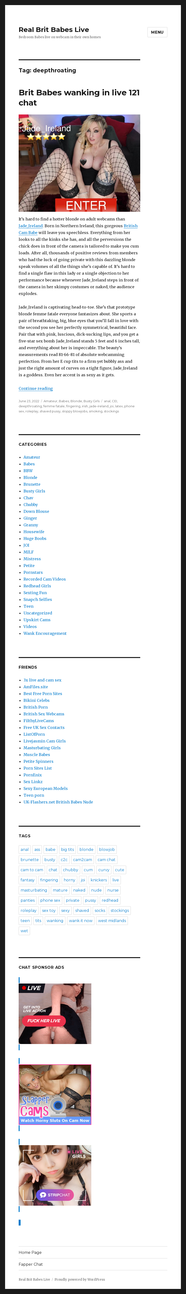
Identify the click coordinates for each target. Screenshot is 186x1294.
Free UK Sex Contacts (44, 727)
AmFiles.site (35, 686)
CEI (114, 401)
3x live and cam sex (42, 680)
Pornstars (33, 572)
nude (96, 890)
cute (119, 870)
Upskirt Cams (37, 619)
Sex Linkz (33, 781)
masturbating (34, 890)
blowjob (107, 849)
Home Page (30, 1252)
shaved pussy (50, 411)
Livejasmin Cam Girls (44, 741)
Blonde (76, 401)
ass (37, 849)
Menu (157, 32)
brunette (30, 859)
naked (79, 890)
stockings (111, 411)
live (115, 880)
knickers (99, 880)
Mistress (32, 558)
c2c (64, 859)
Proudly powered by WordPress (79, 1280)
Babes (64, 401)
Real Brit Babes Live (54, 29)
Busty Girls (92, 401)
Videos (30, 626)
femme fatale (54, 406)
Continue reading (36, 388)
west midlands (112, 920)
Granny (30, 524)
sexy (65, 910)
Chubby (30, 504)
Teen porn (33, 795)
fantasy (28, 880)
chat (53, 870)
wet (24, 931)
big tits (67, 849)
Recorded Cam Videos (44, 579)
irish (85, 406)
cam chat (107, 859)
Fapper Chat (31, 1264)
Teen (28, 606)
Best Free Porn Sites (42, 693)
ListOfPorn (34, 734)
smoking (95, 411)
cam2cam (82, 859)
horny (69, 880)
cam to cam (32, 870)
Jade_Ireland (31, 225)
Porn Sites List (37, 768)
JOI (26, 545)
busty (49, 859)
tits (38, 920)
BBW (28, 470)
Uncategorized (37, 613)
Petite (29, 565)
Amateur (50, 401)
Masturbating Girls (42, 747)
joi (112, 406)
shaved (82, 910)
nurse (113, 890)
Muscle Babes (36, 754)
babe (50, 849)
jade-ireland (98, 406)
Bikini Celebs (36, 700)
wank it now (81, 920)
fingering (73, 406)
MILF (28, 552)
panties (28, 900)
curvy (103, 870)
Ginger (30, 518)
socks (100, 910)
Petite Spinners (38, 761)
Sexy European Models (45, 788)
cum (88, 870)
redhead (110, 900)
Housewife (33, 531)
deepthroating (30, 406)
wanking (55, 920)
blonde (86, 849)
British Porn (35, 707)
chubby (70, 870)
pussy (90, 900)
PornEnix (32, 774)
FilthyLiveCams (38, 720)
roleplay (31, 411)
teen (25, 920)
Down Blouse (36, 511)
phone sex (50, 900)
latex (119, 406)
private (72, 900)
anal (107, 401)
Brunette (31, 484)
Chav (28, 497)
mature (60, 890)
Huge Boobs (34, 538)
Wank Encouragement (45, 633)
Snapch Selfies (37, 599)
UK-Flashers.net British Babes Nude (58, 802)
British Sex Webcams (43, 713)
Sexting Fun (35, 592)
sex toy (49, 910)
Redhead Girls (37, 585)
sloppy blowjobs (74, 411)
